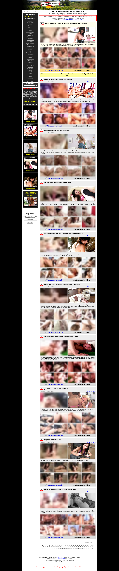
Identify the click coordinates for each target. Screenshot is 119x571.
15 (65, 545)
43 (68, 546)
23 (81, 545)
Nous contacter (59, 562)
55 (92, 546)
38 (58, 546)
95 (76, 550)
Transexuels (30, 78)
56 (42, 548)
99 (84, 550)
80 (90, 548)
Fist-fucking (30, 55)
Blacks (30, 28)
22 (79, 545)
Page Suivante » (89, 542)
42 (66, 546)
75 (80, 548)
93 (72, 550)
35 (53, 546)
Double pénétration (30, 43)
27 (89, 545)
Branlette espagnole (30, 32)
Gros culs (30, 60)
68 (66, 548)
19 (73, 545)
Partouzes (30, 70)
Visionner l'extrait (91, 81)
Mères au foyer (30, 68)
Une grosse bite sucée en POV (52, 439)
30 (43, 546)
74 (78, 548)
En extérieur (30, 48)
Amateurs (30, 24)
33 (49, 546)
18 (71, 545)
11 (57, 545)
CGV (63, 564)
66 (62, 548)
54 (90, 546)
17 (69, 545)
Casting (30, 33)
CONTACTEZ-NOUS (30, 101)
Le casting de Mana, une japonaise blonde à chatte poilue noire (62, 284)
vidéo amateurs (60, 557)
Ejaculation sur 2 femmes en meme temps (56, 389)
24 (83, 545)
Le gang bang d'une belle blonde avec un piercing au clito (60, 489)
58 (46, 548)
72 (74, 548)
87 (60, 550)
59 (48, 548)
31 (45, 546)
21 (77, 545)
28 (91, 545)
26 (87, 545)
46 (74, 546)
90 (66, 550)
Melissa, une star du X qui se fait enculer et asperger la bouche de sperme (66, 23)
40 (62, 546)
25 (85, 545)
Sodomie (30, 76)
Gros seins (30, 62)
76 (82, 548)
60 (50, 548)
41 (64, 546)
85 (56, 550)
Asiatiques (30, 25)
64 (58, 548)
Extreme (30, 51)
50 (82, 546)
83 (52, 550)
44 (70, 546)
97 (80, 550)
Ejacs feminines (30, 44)
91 (68, 550)
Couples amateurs (30, 40)
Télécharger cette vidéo (54, 70)
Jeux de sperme (30, 65)
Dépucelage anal (30, 41)
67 (64, 548)
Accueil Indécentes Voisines (30, 11)
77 (84, 548)
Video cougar (30, 79)
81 (92, 548)
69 (68, 548)
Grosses (30, 63)
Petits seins (30, 71)
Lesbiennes (30, 67)
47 (76, 546)
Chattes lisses (30, 35)
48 (78, 546)
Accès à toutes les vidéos (81, 70)
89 (64, 550)
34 (51, 546)
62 (54, 548)
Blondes (30, 30)
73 (76, 548)
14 (63, 545)
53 (88, 546)
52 (86, 546)
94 (74, 550)
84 (54, 550)
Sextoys (30, 75)
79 (88, 548)
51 (84, 546)
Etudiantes (30, 49)
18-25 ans (30, 21)
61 (52, 548)
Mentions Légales (58, 564)
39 (60, 546)
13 (61, 545)
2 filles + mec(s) (30, 22)
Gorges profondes (30, 59)
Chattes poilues (30, 36)
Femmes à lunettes (30, 52)
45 (72, 546)
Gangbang (30, 57)
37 (57, 546)
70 (70, 548)
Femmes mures (30, 54)
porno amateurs (61, 558)
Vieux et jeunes (30, 81)
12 (59, 545)
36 (55, 546)
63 (56, 548)
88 (62, 550)
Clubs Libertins (30, 38)
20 (75, 545)
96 (78, 550)
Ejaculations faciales (30, 46)
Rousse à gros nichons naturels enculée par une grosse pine (61, 336)
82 (50, 550)
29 (93, 545)
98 (82, 550)
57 (44, 548)
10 (55, 545)
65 (60, 548)
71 (72, 548)
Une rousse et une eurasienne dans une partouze (58, 79)
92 (70, 550)
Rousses (30, 73)
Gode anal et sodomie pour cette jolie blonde (56, 130)
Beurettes (30, 27)
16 (67, 545)
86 (58, 550)
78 (86, 548)
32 (47, 546)
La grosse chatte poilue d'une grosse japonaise (57, 182)
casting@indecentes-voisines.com (72, 19)
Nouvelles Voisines (29, 16)
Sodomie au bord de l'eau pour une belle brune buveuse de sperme (63, 233)
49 (80, 546)
